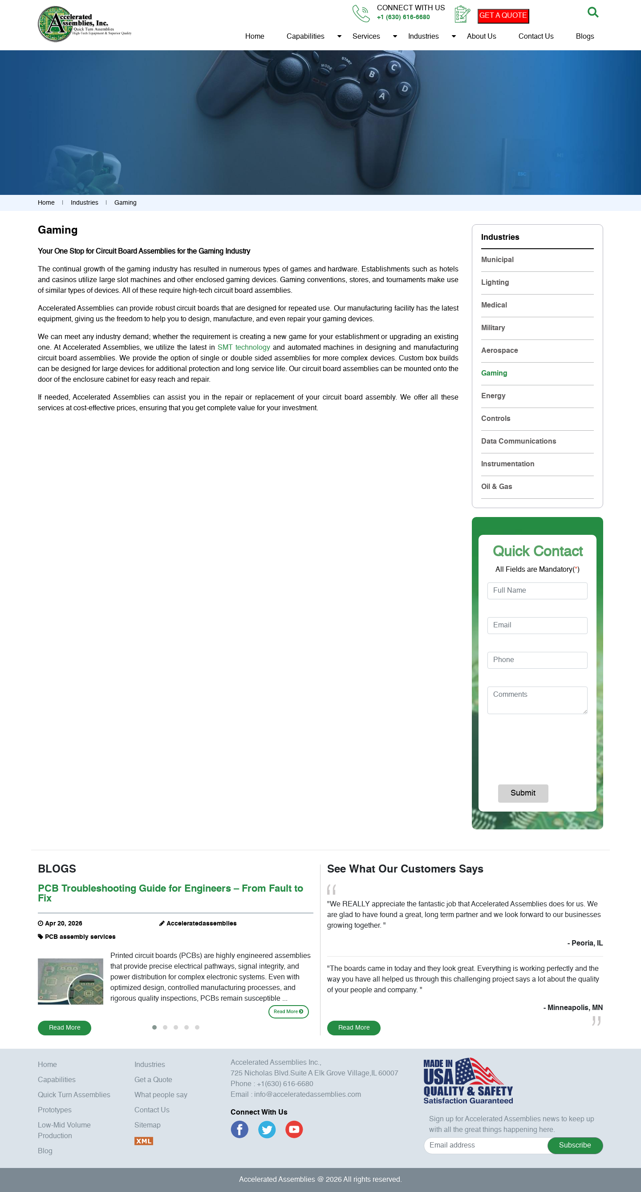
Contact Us (536, 36)
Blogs (585, 36)
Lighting (495, 283)
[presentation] (546, 745)
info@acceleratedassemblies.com (307, 1095)
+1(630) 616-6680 (285, 1084)
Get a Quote (153, 1080)
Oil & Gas (496, 487)
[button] (154, 1027)
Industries (423, 36)
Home (254, 36)
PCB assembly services (80, 937)
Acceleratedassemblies (201, 924)
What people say (160, 1095)
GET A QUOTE (503, 16)
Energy (493, 396)
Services (366, 36)
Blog (45, 1151)
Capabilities (306, 36)
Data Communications (518, 441)
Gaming (494, 373)
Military (493, 328)
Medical (494, 305)
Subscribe (575, 1145)
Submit (523, 793)
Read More (289, 1011)
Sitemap (147, 1125)
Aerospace (499, 351)
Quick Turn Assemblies (74, 1095)
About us (481, 36)
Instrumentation (508, 464)
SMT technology (244, 348)
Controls (496, 419)
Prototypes (55, 1110)
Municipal (497, 260)
